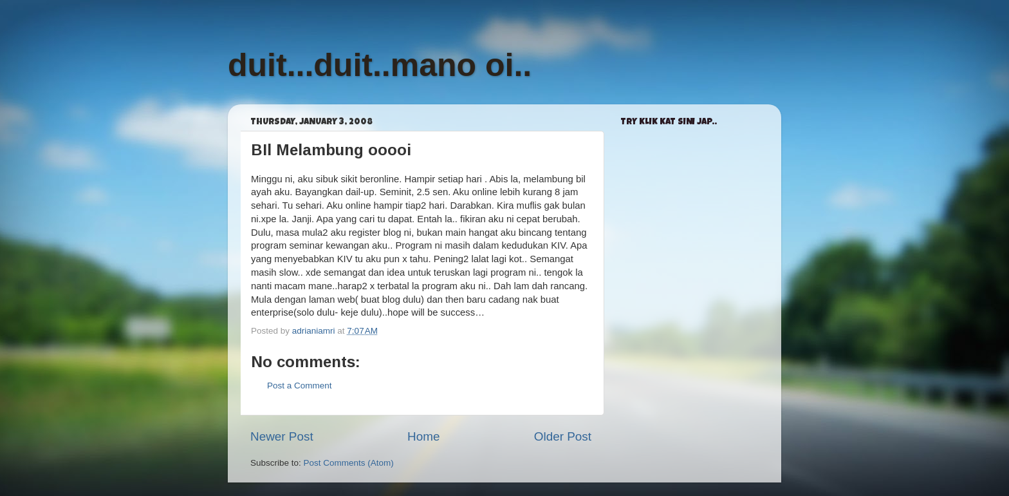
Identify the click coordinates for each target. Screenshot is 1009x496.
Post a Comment (299, 385)
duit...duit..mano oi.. (380, 65)
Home (423, 436)
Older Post (562, 436)
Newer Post (281, 436)
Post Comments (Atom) (349, 463)
